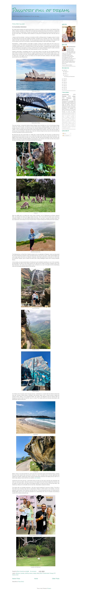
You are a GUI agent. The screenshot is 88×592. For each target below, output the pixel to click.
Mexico (63, 120)
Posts (64, 133)
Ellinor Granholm (71, 46)
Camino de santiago (70, 116)
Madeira (72, 119)
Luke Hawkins (37, 477)
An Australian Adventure (19, 27)
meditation (73, 126)
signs (63, 109)
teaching (73, 109)
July (65, 73)
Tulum (63, 125)
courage (67, 103)
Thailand (72, 124)
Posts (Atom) (21, 581)
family (73, 112)
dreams (31, 573)
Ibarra (68, 119)
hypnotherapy (64, 126)
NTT (54, 573)
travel (17, 574)
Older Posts (55, 578)
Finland (68, 110)
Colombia (72, 117)
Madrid (73, 110)
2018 (64, 85)
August (65, 71)
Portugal (64, 111)
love (69, 105)
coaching (27, 573)
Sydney (13, 574)
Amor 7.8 (63, 115)
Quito (69, 111)
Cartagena (68, 117)
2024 (64, 70)
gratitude (65, 99)
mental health (70, 104)
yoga (73, 96)
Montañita (67, 120)
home (63, 113)
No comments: (33, 571)
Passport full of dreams (40, 10)
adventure (18, 573)
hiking (38, 573)
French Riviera (71, 118)
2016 (64, 89)
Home (36, 578)
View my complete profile (67, 65)
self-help (67, 113)
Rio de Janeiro (68, 123)
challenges (71, 101)
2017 (64, 87)
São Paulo (68, 124)
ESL (62, 118)
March (65, 75)
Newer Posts (16, 578)
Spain (63, 103)
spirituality (68, 109)
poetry (68, 127)
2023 (64, 79)
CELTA (64, 110)
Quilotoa (63, 123)
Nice (73, 122)
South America (71, 102)
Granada (63, 119)
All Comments (66, 135)
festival (73, 125)
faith (69, 125)
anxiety (69, 107)
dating (66, 125)
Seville (73, 123)
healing (34, 573)
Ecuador (64, 101)
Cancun (63, 117)
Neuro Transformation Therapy (46, 573)
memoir (64, 127)
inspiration (64, 105)
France (66, 118)
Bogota (73, 115)
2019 (64, 84)
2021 (64, 80)
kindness (69, 126)
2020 (64, 82)
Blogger (49, 588)
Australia (22, 573)
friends (68, 98)
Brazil (63, 116)
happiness (71, 108)
